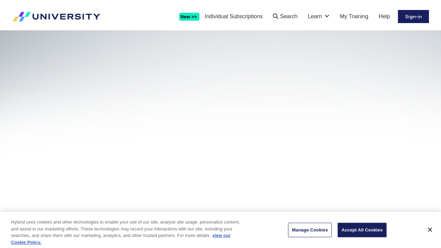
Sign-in (413, 17)
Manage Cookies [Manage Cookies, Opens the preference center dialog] (310, 232)
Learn (315, 16)
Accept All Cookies (362, 232)
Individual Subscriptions (234, 16)
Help (384, 16)
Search (285, 16)
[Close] (430, 232)
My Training (354, 16)
